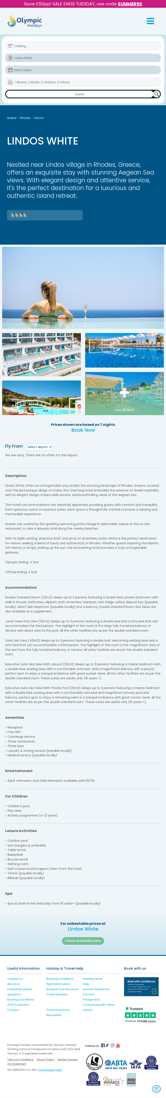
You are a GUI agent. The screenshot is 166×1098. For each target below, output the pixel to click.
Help (86, 984)
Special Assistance (96, 989)
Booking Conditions (59, 979)
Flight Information (58, 984)
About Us (13, 984)
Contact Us (15, 979)
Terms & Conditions (20, 1060)
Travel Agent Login (50, 1070)
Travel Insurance (58, 1010)
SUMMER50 (130, 4)
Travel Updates (57, 994)
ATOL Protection (18, 1005)
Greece (11, 118)
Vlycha (38, 118)
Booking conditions (20, 999)
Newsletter (53, 1015)
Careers (13, 1010)
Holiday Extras (92, 979)
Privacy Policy (45, 1060)
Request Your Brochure (62, 989)
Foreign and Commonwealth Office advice (99, 1004)
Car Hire (88, 994)
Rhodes (25, 118)
